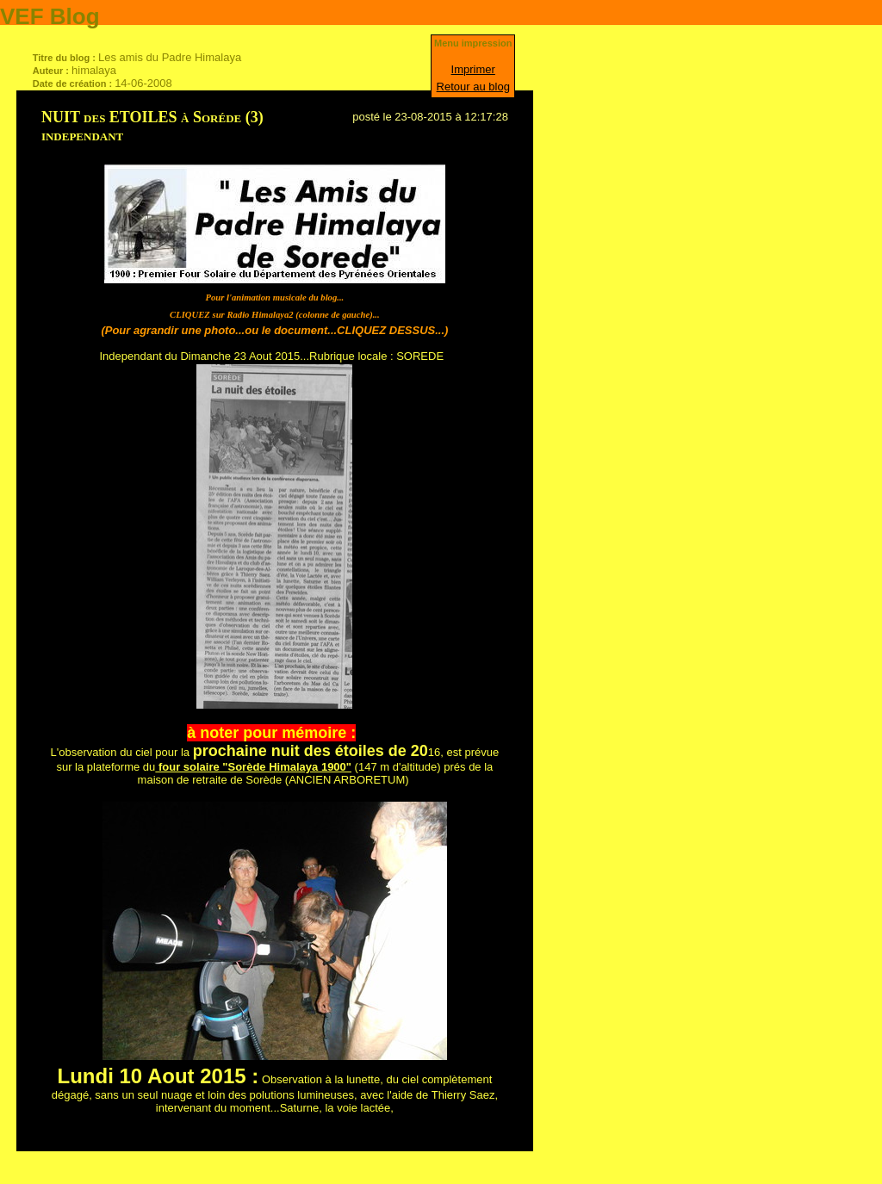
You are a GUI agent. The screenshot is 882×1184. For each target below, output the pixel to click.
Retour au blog (473, 86)
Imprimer (473, 69)
